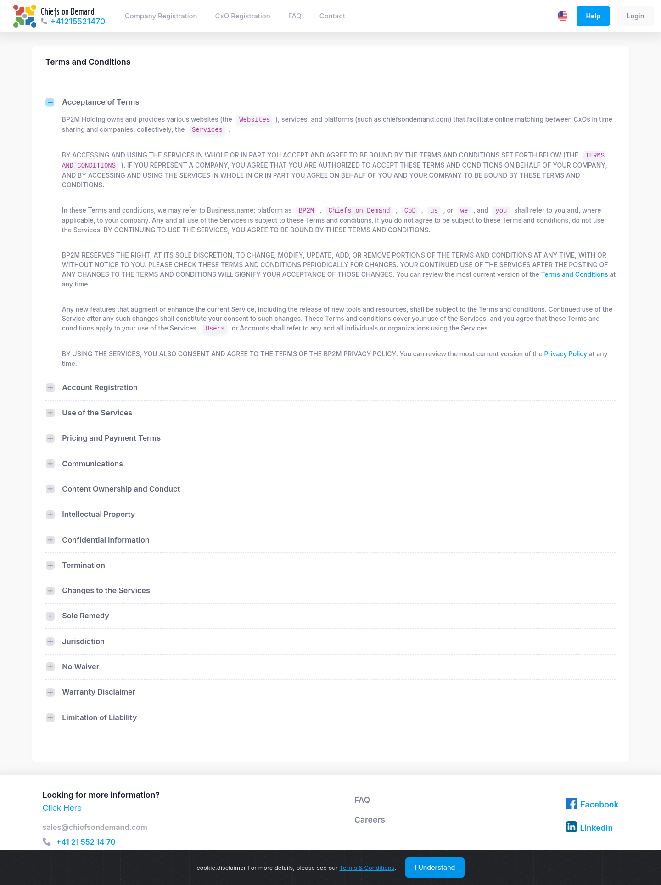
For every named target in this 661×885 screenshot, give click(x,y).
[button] (47, 842)
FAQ (295, 16)
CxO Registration (242, 16)
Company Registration (161, 16)
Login (635, 16)
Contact (332, 16)
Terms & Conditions (367, 867)
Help (593, 16)
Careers (369, 819)
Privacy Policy (566, 354)
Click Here (62, 807)
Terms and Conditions (574, 274)
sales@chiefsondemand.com (95, 827)
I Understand (435, 867)
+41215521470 (78, 21)
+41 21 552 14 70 (86, 842)
